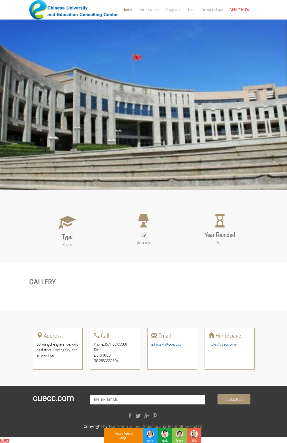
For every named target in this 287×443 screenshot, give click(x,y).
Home (127, 9)
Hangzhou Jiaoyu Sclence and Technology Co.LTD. (156, 426)
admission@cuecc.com (167, 344)
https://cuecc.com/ (223, 344)
